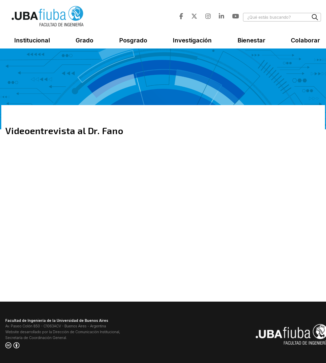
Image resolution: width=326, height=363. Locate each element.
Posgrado (133, 40)
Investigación (192, 40)
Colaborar (305, 40)
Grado (84, 40)
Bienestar (251, 40)
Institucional (32, 40)
